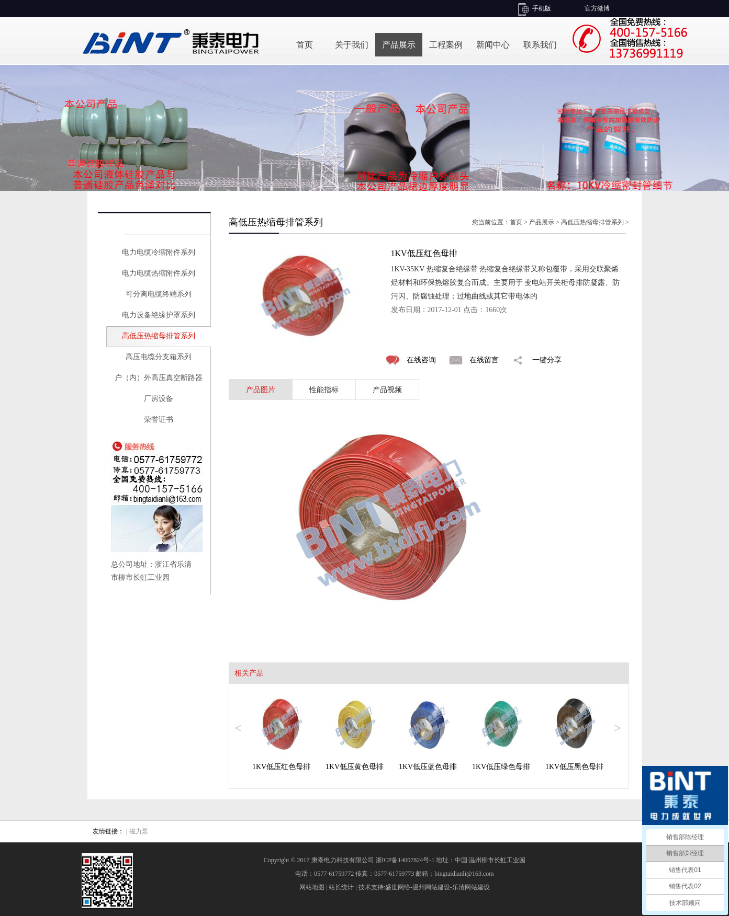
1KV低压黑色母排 (574, 767)
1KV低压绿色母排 (501, 767)
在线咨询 (421, 360)
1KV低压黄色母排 (355, 767)
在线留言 (484, 360)
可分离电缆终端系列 (159, 294)
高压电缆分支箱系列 (159, 357)
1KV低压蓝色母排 (428, 767)
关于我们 (351, 44)
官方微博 (597, 8)
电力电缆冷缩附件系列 (158, 252)
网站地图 (311, 887)
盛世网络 (397, 887)
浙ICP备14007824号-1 (405, 860)
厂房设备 (158, 399)
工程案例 (446, 44)
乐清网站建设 (471, 887)
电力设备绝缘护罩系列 (158, 315)
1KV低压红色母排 (281, 767)
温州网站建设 (431, 887)
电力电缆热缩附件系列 (158, 273)
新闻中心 (493, 44)
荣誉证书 (158, 419)
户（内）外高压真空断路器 (159, 378)
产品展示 (399, 44)
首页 (304, 44)
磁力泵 (138, 831)
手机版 (541, 8)
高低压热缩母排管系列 (158, 336)
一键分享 (547, 360)
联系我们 (540, 44)
